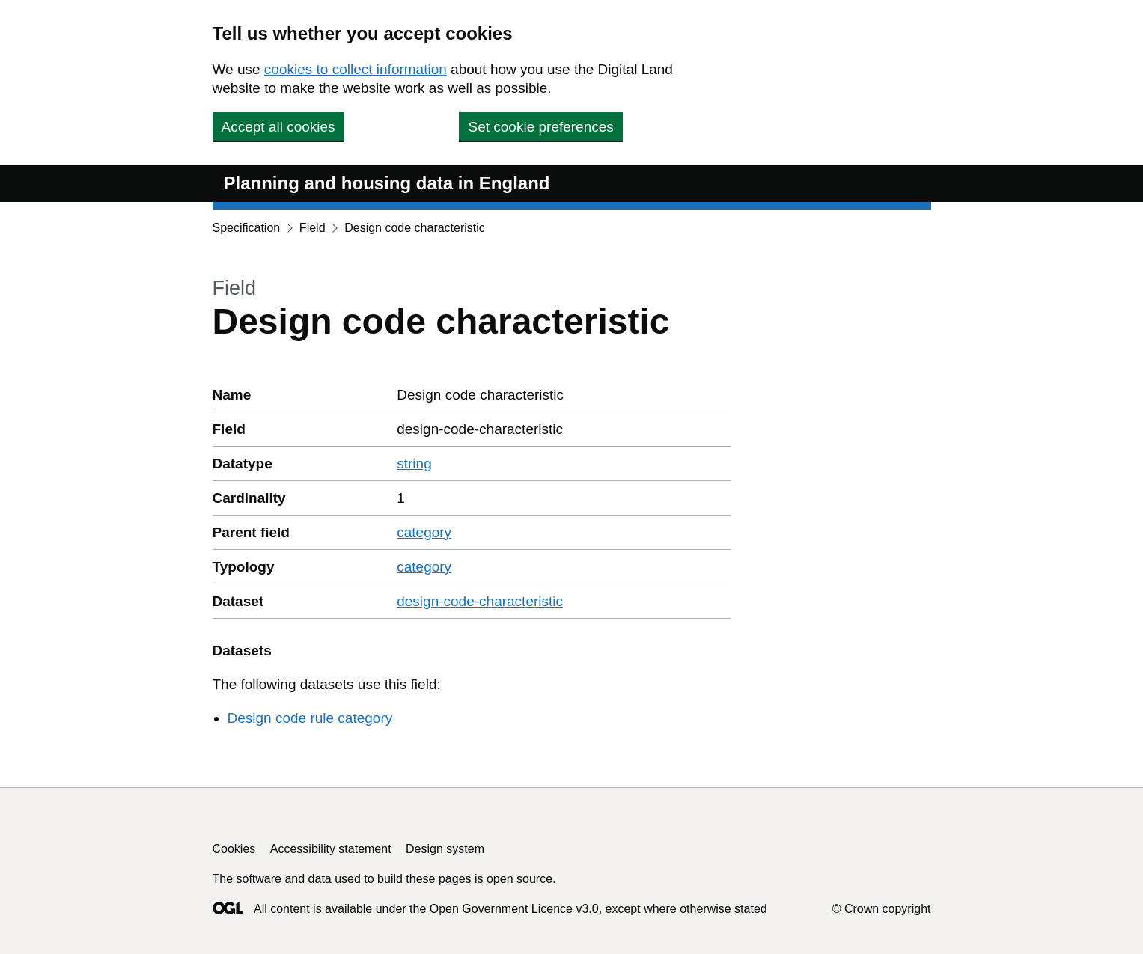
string (414, 463)
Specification (247, 227)
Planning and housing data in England (387, 183)
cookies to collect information (355, 69)
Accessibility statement (330, 849)
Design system (445, 849)
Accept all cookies (278, 127)
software (259, 878)
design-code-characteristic (480, 601)
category (424, 532)
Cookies (234, 849)
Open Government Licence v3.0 (514, 908)
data (320, 878)
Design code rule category (310, 718)
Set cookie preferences (540, 127)
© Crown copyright (881, 908)
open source (519, 878)
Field (312, 227)
